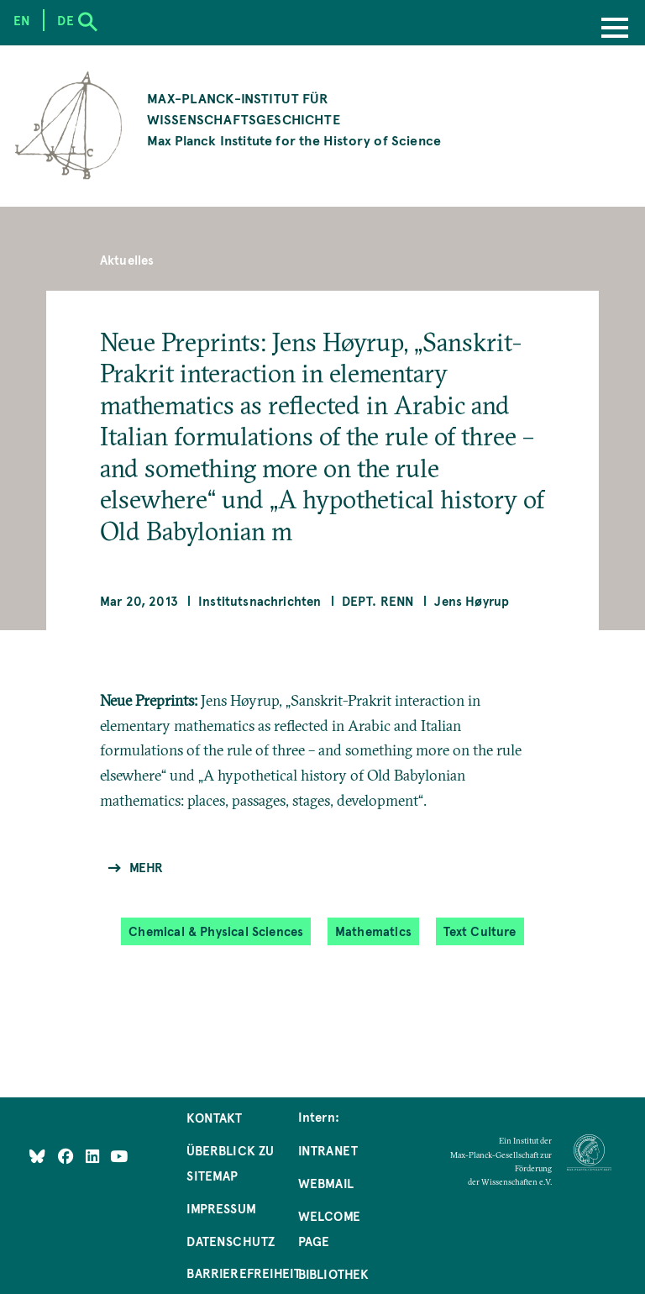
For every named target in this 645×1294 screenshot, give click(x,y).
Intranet (328, 1150)
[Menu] (614, 29)
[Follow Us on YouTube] (119, 1155)
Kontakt (214, 1117)
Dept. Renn (378, 600)
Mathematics (373, 931)
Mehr (146, 867)
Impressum (221, 1208)
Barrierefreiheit (243, 1273)
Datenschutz (230, 1241)
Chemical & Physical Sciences (215, 931)
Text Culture (480, 931)
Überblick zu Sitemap (230, 1163)
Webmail (326, 1183)
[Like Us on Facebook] (67, 1155)
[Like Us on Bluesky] (37, 1155)
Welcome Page (329, 1228)
